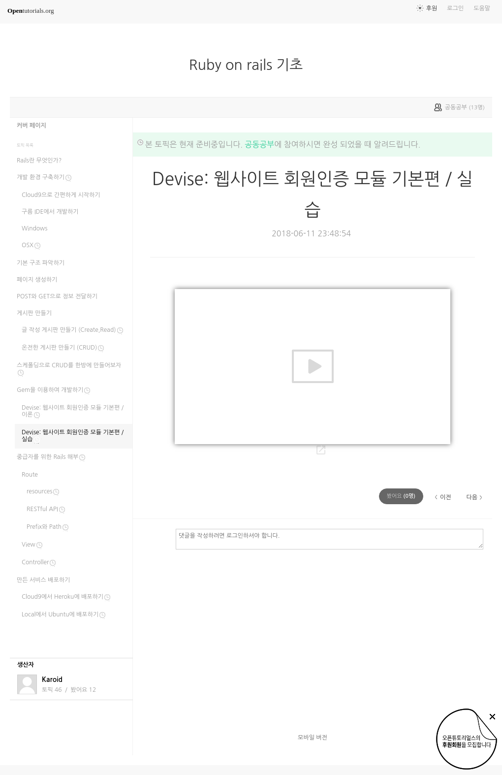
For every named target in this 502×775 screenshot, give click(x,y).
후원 (432, 8)
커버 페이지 (31, 126)
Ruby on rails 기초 (250, 65)
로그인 (455, 8)
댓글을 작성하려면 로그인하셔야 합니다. (329, 538)
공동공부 (259, 144)
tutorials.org (30, 10)
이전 (445, 497)
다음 (471, 497)
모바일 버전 (312, 738)
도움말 (481, 8)
